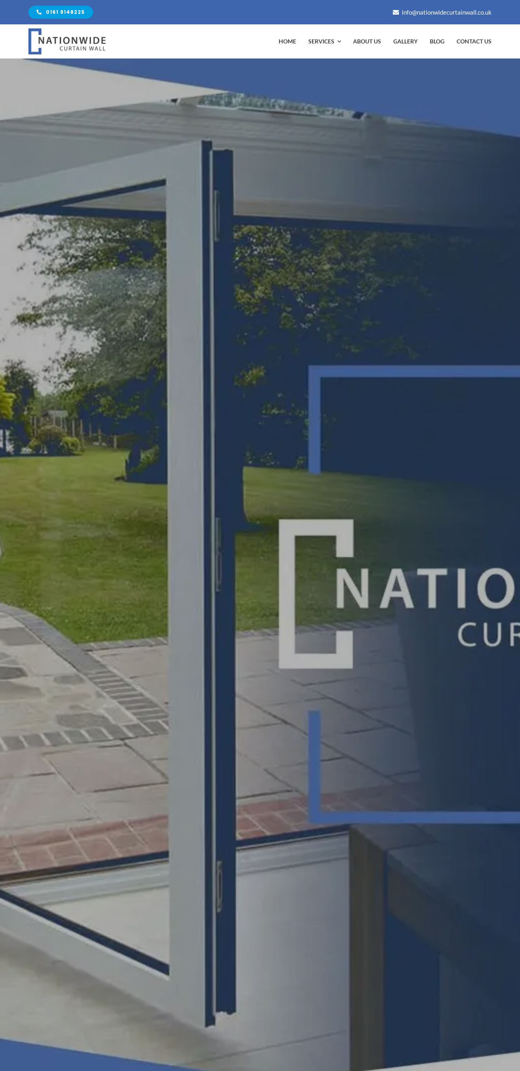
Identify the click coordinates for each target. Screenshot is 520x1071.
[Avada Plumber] (67, 31)
